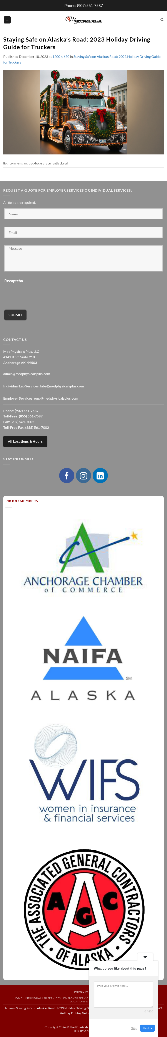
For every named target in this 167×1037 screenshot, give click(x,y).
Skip (134, 1028)
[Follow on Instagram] (83, 475)
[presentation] (37, 293)
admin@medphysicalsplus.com (26, 374)
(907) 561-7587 (90, 5)
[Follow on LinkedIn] (100, 475)
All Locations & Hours (25, 441)
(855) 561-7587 (31, 416)
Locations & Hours (84, 1001)
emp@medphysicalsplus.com (56, 398)
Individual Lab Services (42, 998)
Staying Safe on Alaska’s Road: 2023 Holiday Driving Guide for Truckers (64, 1008)
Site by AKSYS (83, 1030)
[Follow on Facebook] (66, 475)
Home (18, 998)
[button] (7, 19)
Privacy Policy (83, 991)
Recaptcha (13, 280)
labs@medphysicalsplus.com (62, 386)
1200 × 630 (60, 56)
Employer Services (77, 998)
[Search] (162, 20)
